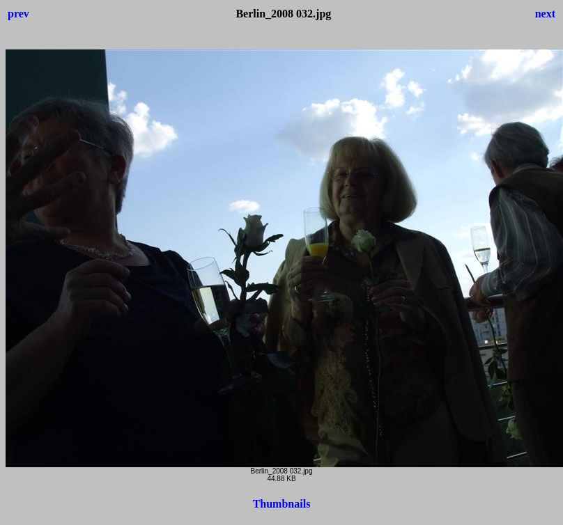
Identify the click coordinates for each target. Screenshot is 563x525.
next (545, 13)
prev (18, 13)
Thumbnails (282, 504)
